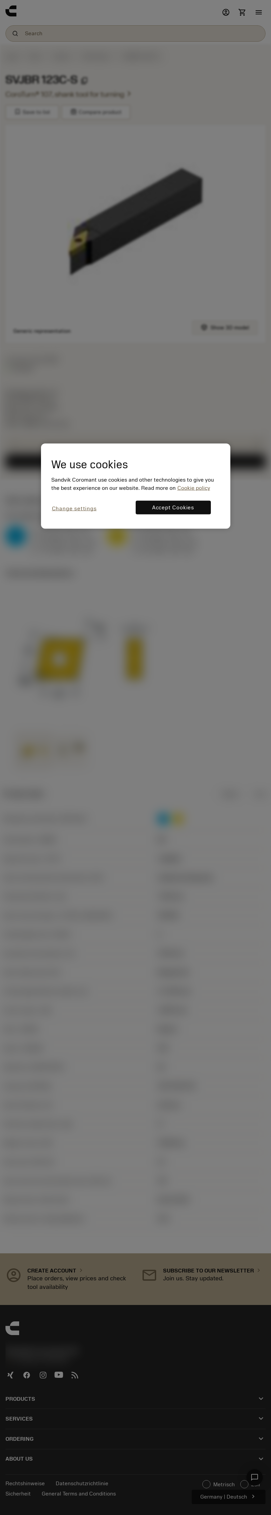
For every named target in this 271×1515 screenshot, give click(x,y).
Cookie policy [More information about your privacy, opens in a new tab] (193, 488)
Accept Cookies (173, 507)
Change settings (74, 508)
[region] (135, 485)
